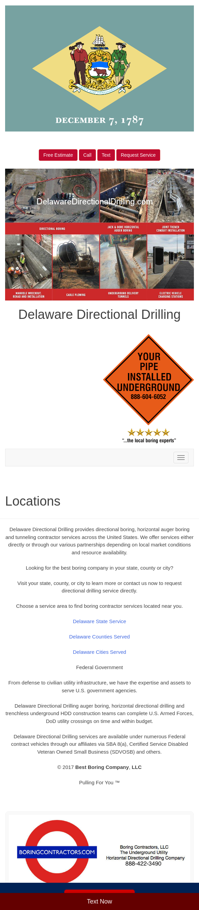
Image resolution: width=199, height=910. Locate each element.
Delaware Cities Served (99, 652)
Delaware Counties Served (99, 636)
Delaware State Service (99, 621)
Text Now (99, 901)
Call (87, 155)
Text (106, 155)
